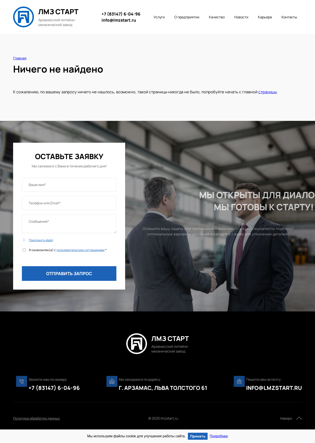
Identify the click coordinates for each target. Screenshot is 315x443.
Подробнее (219, 436)
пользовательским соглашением (80, 250)
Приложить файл (41, 240)
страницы (267, 91)
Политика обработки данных (36, 418)
